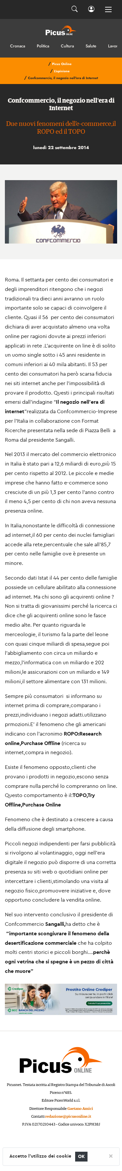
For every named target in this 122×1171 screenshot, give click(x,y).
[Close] (110, 1155)
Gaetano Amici (80, 1109)
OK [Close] (81, 1156)
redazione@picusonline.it (68, 1116)
